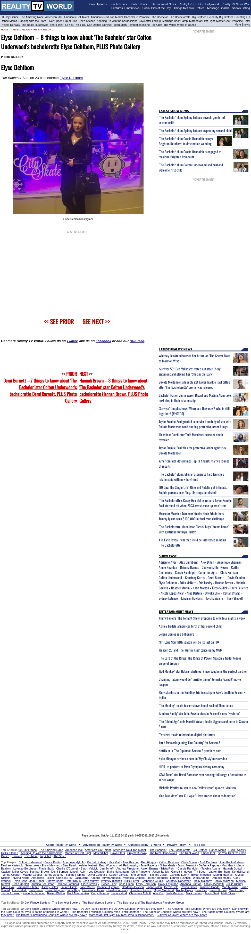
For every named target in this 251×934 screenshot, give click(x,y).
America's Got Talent (76, 17)
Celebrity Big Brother (220, 17)
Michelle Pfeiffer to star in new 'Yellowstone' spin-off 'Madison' (197, 787)
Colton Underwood (170, 577)
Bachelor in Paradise (137, 17)
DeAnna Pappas (209, 865)
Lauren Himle (69, 887)
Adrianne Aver (167, 562)
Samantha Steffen (28, 887)
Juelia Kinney (234, 884)
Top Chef (156, 24)
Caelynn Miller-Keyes (215, 567)
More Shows (242, 24)
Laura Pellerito (239, 587)
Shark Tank (56, 24)
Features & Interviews (125, 8)
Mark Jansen (194, 893)
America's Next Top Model (107, 17)
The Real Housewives (34, 24)
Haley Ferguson (168, 884)
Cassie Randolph (185, 572)
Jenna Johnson (10, 893)
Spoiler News (138, 4)
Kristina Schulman (42, 884)
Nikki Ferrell (131, 880)
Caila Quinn (126, 884)
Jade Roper (36, 880)
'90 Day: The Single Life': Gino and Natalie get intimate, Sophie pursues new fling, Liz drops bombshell (193, 490)
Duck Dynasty (237, 849)
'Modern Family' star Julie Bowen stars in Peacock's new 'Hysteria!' (199, 713)
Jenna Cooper (11, 874)
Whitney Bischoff (111, 880)
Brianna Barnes (189, 567)
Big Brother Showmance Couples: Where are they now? (51, 914)
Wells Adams (201, 877)
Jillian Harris (167, 865)
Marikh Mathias (223, 874)
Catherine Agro (207, 572)
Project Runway (10, 24)
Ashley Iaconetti (214, 884)
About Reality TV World (61, 844)
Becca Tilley (108, 884)
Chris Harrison (229, 572)
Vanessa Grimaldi (134, 877)
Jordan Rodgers (157, 877)
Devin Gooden (236, 577)
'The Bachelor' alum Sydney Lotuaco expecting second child (195, 130)
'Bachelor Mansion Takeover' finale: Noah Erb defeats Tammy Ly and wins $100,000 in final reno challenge (191, 516)
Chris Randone (140, 871)
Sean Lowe (32, 865)
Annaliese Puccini (42, 877)
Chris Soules (189, 862)
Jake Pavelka (149, 865)
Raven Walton (56, 893)
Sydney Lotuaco (168, 598)
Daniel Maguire (54, 890)
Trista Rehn (168, 868)
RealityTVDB (187, 4)
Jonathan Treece (141, 890)
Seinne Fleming (75, 874)
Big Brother (199, 17)
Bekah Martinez (201, 874)
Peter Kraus (73, 880)
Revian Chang (231, 593)
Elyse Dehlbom (71, 78)
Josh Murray (91, 880)
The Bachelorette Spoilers (98, 902)
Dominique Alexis (93, 890)
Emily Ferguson (146, 884)
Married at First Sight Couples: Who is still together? (121, 914)
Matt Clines (228, 893)
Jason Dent (212, 893)
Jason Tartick (160, 871)
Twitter (72, 341)
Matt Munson (230, 887)
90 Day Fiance (10, 17)
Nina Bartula (194, 593)
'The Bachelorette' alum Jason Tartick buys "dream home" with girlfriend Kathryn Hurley (194, 529)
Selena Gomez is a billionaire (176, 634)
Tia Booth (200, 871)
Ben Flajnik (70, 865)
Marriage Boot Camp (175, 20)
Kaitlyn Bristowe (169, 862)
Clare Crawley (90, 884)
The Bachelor (159, 17)
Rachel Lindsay (96, 862)
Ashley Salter (49, 887)
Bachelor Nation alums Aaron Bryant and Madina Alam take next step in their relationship (195, 398)
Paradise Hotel (241, 20)
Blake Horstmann (118, 871)
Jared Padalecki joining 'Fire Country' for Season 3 (189, 742)
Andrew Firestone (127, 868)
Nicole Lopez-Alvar (172, 593)
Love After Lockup (150, 20)
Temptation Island (139, 24)
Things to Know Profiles (189, 8)
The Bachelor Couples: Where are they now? (171, 911)
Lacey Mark (19, 890)
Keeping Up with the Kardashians (117, 20)
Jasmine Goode (210, 887)
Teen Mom (120, 24)
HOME (4, 29)
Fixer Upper (54, 20)
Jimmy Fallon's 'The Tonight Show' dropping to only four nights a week (202, 618)
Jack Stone (36, 890)
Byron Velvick (89, 868)
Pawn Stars (118, 853)
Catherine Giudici (152, 880)
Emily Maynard (51, 865)
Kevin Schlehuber (34, 893)
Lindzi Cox (7, 887)
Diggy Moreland (164, 890)
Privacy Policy (176, 844)
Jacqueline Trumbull (87, 877)
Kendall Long (240, 871)
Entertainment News (163, 4)
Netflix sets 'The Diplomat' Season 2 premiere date (190, 750)
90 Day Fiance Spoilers (35, 902)
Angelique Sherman (229, 562)
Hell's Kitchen (87, 20)
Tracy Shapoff (235, 598)
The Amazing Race (32, 17)
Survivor (107, 24)
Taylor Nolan (154, 887)
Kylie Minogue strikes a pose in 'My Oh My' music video (193, 758)
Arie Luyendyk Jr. (74, 862)
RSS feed (137, 341)
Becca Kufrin (53, 862)
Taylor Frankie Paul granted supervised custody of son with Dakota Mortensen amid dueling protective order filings (195, 424)
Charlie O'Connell (67, 868)
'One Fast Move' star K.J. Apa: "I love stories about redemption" (197, 795)
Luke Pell (201, 890)
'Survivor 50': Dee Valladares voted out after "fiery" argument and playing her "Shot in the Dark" (190, 371)
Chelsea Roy (64, 877)
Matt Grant (228, 865)
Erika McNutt (188, 582)
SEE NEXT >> (96, 321)
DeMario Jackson (133, 887)
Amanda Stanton (191, 884)
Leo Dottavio (97, 871)
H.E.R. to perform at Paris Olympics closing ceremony (191, 766)
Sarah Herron (218, 890)
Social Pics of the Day (157, 8)
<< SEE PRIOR (59, 321)
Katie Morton (201, 587)
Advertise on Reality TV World (102, 844)
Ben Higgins (148, 862)
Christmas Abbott (140, 893)
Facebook (103, 341)
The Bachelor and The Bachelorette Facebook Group (150, 902)
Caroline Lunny (179, 874)
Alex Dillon (207, 562)
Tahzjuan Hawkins (192, 598)
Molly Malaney (203, 880)
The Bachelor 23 (43, 29)
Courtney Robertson (178, 880)
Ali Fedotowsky (128, 865)
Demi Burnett (216, 577)
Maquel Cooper (32, 874)
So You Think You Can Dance (83, 24)
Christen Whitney (117, 890)
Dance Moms (9, 20)
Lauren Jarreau (119, 874)
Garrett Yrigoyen (181, 871)
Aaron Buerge (149, 868)
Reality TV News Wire (236, 4)
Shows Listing (241, 8)
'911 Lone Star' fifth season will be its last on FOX (189, 642)
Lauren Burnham (219, 871)
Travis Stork (46, 868)
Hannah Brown (224, 582)
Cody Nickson (100, 893)
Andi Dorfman (208, 862)
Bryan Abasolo (111, 877)
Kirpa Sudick (220, 587)
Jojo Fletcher (131, 862)
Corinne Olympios (108, 887)
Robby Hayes (184, 890)
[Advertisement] (125, 814)
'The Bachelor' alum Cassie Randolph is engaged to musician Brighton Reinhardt (190, 154)
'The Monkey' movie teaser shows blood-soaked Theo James (196, 705)
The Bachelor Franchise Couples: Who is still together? (105, 911)
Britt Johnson (139, 874)
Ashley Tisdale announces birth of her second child (190, 626)
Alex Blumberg (188, 562)
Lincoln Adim (78, 871)
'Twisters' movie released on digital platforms (187, 734)
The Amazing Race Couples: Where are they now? (198, 908)
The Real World (189, 853)
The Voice (170, 24)
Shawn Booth (54, 880)
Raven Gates (189, 887)
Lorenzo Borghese (25, 868)
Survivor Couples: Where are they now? (182, 914)
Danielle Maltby (221, 877)
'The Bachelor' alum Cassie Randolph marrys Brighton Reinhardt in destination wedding (186, 141)
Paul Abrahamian (78, 893)
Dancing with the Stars (32, 20)
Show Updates (97, 4)
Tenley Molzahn (224, 880)
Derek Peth (171, 887)
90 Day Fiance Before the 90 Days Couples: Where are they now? (122, 908)
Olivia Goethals (97, 874)
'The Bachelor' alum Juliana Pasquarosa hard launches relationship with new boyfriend (191, 477)
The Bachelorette (179, 17)
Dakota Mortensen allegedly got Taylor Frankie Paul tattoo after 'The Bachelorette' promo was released (194, 384)
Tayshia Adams (214, 598)
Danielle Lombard (68, 884)
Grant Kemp (236, 890)
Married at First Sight (202, 20)
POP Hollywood (208, 4)
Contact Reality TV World (144, 844)
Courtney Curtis (195, 577)
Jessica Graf (119, 893)
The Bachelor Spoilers (66, 902)
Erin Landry (205, 582)
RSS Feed (199, 844)
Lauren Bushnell (180, 877)
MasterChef (223, 20)
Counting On (242, 17)
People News (118, 4)
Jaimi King (73, 890)
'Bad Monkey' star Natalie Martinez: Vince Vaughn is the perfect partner (203, 671)
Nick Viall (114, 862)
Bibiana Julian (159, 874)
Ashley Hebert (88, 865)
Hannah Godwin (233, 868)
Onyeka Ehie (212, 593)
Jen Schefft (107, 868)
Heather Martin (180, 587)
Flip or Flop (70, 20)
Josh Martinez (174, 893)
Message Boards (218, 8)
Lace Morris (87, 887)
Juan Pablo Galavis (231, 862)
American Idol (53, 17)
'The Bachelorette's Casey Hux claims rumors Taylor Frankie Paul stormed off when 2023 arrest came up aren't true (195, 503)
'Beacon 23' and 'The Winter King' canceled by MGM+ (191, 650)
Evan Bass (20, 880)
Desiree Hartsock (12, 865)
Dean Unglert (20, 884)
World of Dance (186, 24)
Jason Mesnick (187, 865)
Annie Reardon (168, 567)
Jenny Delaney (54, 874)
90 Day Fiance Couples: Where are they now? (50, 908)
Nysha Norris (21, 877)
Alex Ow (158, 893)
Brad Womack (108, 865)
